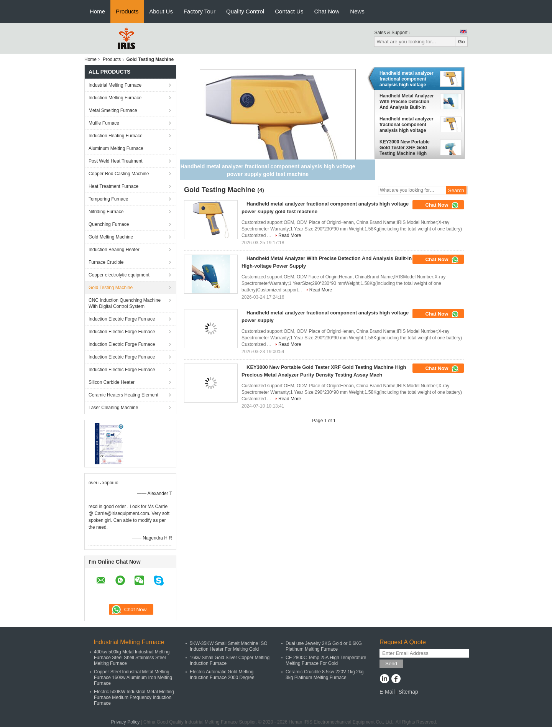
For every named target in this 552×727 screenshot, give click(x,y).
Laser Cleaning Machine (113, 407)
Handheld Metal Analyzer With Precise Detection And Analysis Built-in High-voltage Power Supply (407, 101)
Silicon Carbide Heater (112, 382)
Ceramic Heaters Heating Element (123, 395)
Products (127, 11)
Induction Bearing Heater (114, 249)
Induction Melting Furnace (115, 97)
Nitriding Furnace (106, 211)
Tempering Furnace (108, 199)
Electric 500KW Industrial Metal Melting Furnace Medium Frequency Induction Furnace (134, 697)
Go (461, 41)
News (357, 11)
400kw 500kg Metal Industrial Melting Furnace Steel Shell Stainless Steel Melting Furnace (131, 657)
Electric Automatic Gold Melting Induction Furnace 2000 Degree (222, 674)
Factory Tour (199, 11)
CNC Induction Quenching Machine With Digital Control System (125, 303)
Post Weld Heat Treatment (116, 161)
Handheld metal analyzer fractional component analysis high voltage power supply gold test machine (407, 79)
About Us (161, 11)
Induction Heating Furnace (116, 135)
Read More (289, 235)
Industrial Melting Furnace (115, 85)
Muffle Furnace (104, 123)
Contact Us (289, 11)
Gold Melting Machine (111, 237)
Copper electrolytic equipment (119, 275)
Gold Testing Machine (111, 287)
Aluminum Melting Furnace (116, 148)
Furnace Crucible (106, 262)
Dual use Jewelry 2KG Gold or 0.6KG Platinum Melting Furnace (324, 646)
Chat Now (326, 11)
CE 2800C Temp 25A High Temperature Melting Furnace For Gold (326, 660)
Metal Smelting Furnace (113, 110)
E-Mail (387, 692)
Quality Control (245, 11)
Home (97, 11)
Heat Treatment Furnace (113, 186)
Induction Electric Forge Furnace (122, 319)
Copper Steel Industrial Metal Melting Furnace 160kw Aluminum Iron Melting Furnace (133, 677)
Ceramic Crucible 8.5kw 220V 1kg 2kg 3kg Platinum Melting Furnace (324, 674)
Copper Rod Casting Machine (119, 173)
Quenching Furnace (109, 224)
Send (391, 663)
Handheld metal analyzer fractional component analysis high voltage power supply (407, 124)
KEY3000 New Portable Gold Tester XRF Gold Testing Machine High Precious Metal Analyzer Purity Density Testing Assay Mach (406, 147)
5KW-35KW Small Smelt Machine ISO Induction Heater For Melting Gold (229, 646)
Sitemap (408, 692)
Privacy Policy (125, 722)
